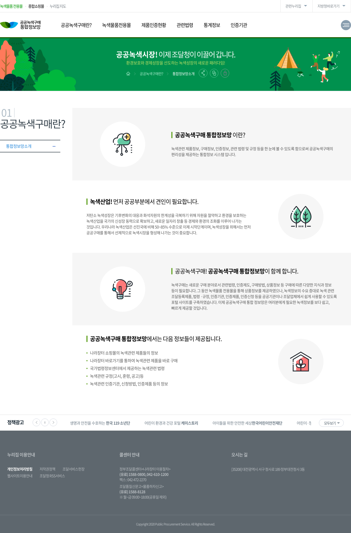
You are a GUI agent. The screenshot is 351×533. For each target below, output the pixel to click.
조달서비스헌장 (73, 469)
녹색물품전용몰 (116, 24)
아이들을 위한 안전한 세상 (247, 423)
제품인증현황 (153, 24)
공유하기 (203, 73)
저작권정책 (47, 469)
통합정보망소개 (183, 73)
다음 (53, 422)
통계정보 (212, 24)
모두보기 (330, 423)
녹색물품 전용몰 (11, 6)
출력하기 (225, 73)
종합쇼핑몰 (36, 6)
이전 (36, 422)
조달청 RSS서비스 (52, 475)
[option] (100, 423)
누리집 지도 (58, 6)
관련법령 (185, 24)
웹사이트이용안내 (19, 475)
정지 (45, 422)
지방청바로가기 (328, 6)
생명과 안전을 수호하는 (100, 423)
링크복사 (214, 73)
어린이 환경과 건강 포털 (171, 423)
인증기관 (239, 24)
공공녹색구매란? (76, 24)
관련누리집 (293, 6)
